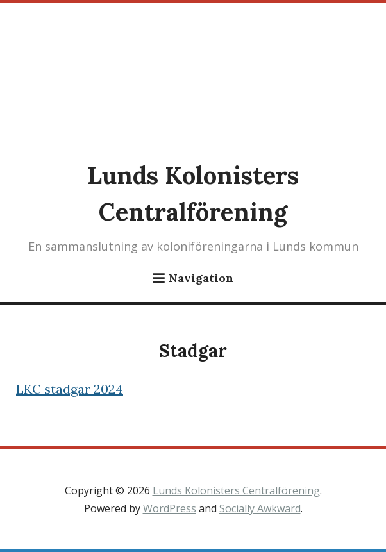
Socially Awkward (260, 508)
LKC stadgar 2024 (69, 389)
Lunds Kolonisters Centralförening (236, 490)
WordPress (169, 508)
